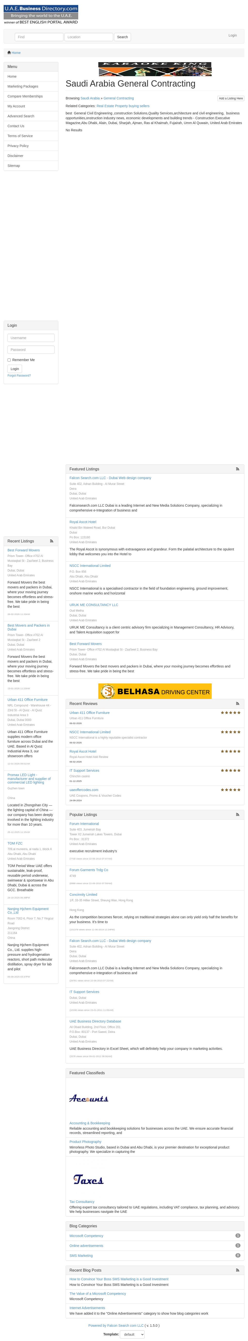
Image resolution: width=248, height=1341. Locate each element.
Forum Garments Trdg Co (89, 870)
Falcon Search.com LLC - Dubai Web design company (110, 478)
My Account (16, 106)
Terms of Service (20, 136)
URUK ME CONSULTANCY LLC (94, 605)
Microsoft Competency (86, 1236)
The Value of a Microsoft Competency (98, 1294)
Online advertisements (86, 1246)
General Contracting (118, 98)
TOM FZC (15, 843)
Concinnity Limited (83, 894)
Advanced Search (21, 116)
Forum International (84, 824)
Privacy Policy (18, 146)
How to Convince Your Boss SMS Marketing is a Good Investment (119, 1279)
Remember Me (23, 360)
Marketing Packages (23, 86)
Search (122, 37)
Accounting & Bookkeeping (90, 1123)
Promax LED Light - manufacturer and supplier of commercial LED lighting (29, 778)
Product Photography (85, 1142)
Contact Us (16, 126)
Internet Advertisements (87, 1308)
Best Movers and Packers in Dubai (29, 627)
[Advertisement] (31, 248)
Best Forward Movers (24, 550)
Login (233, 35)
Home (16, 53)
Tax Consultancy (82, 1202)
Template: (111, 1334)
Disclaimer (15, 156)
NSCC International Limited (90, 566)
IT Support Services (84, 770)
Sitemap (14, 166)
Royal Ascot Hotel (83, 522)
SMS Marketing (81, 1256)
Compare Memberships (25, 96)
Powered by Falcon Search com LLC (116, 1325)
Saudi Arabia (90, 98)
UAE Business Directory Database (95, 1021)
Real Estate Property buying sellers (123, 106)
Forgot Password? (19, 375)
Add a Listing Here (231, 98)
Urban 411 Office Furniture (28, 700)
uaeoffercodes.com (84, 790)
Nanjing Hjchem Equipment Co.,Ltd (28, 910)
